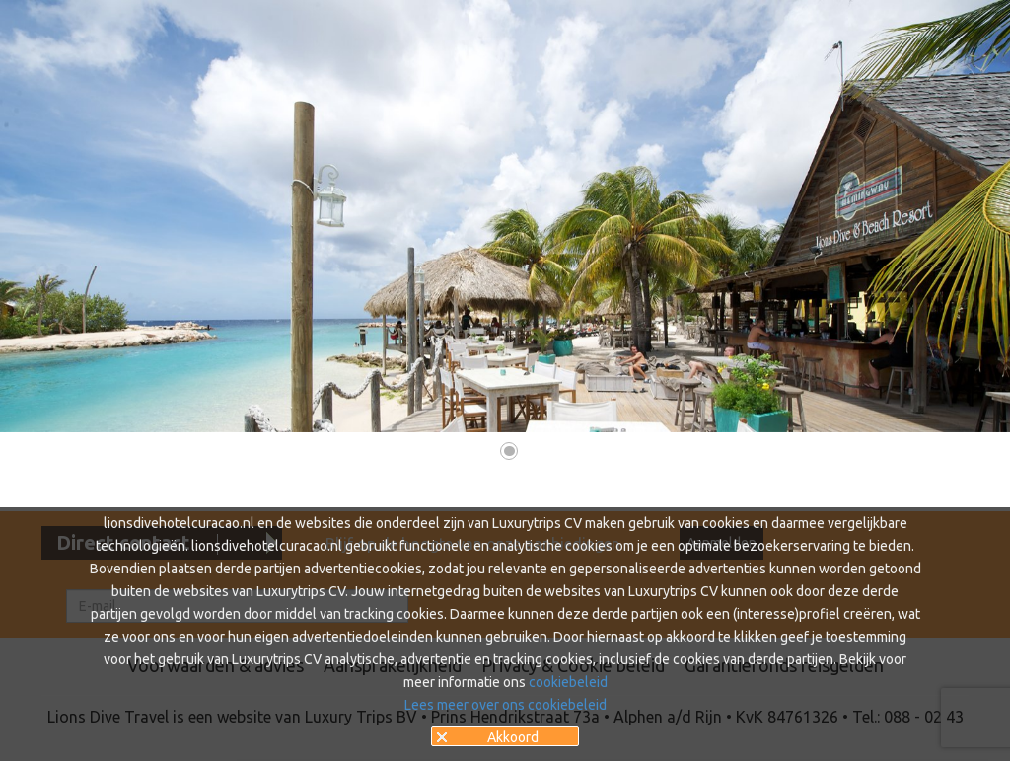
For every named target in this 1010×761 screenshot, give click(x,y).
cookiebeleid (568, 682)
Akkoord (513, 737)
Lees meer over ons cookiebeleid (505, 705)
